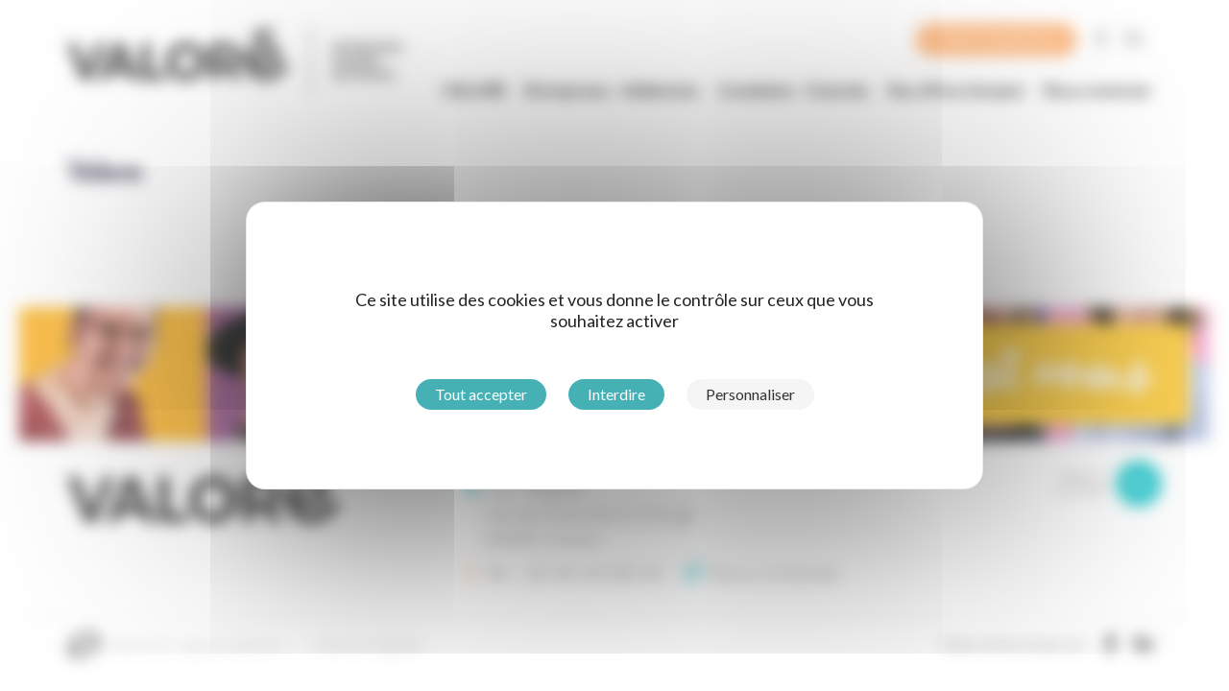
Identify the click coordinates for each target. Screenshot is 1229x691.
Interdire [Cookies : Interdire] (616, 394)
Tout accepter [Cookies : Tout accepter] (481, 394)
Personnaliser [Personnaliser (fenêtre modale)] (750, 394)
